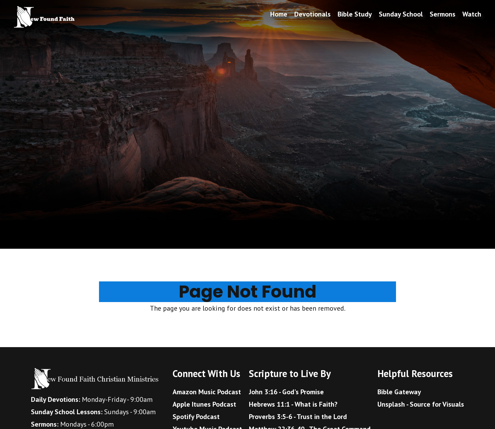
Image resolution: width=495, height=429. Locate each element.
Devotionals (312, 14)
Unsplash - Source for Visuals (420, 404)
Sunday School (401, 14)
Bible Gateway (399, 391)
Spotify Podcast (196, 416)
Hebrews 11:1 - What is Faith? (293, 404)
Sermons (442, 14)
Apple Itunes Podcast (204, 404)
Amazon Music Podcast (207, 391)
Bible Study (355, 14)
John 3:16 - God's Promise (286, 391)
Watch (471, 14)
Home (278, 14)
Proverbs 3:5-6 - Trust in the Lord (298, 416)
